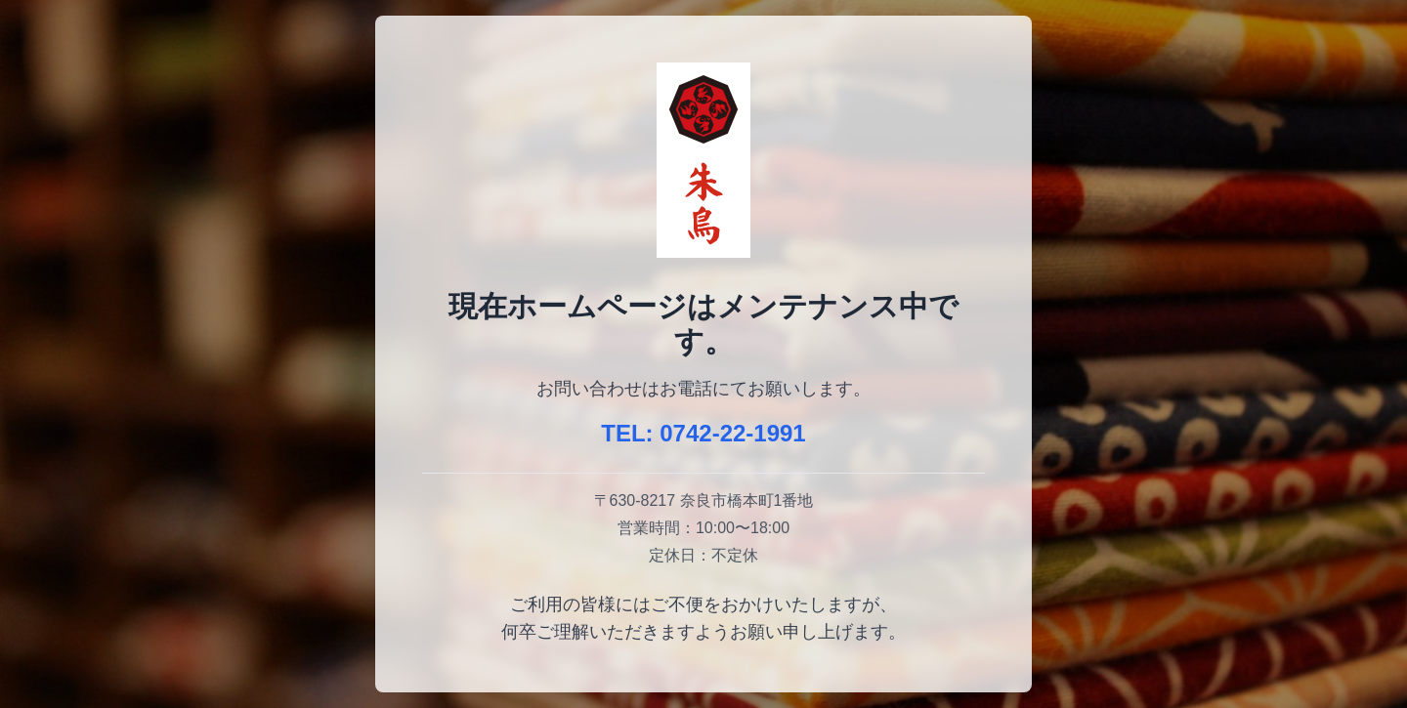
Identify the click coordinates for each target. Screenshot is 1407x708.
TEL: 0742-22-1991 (703, 433)
